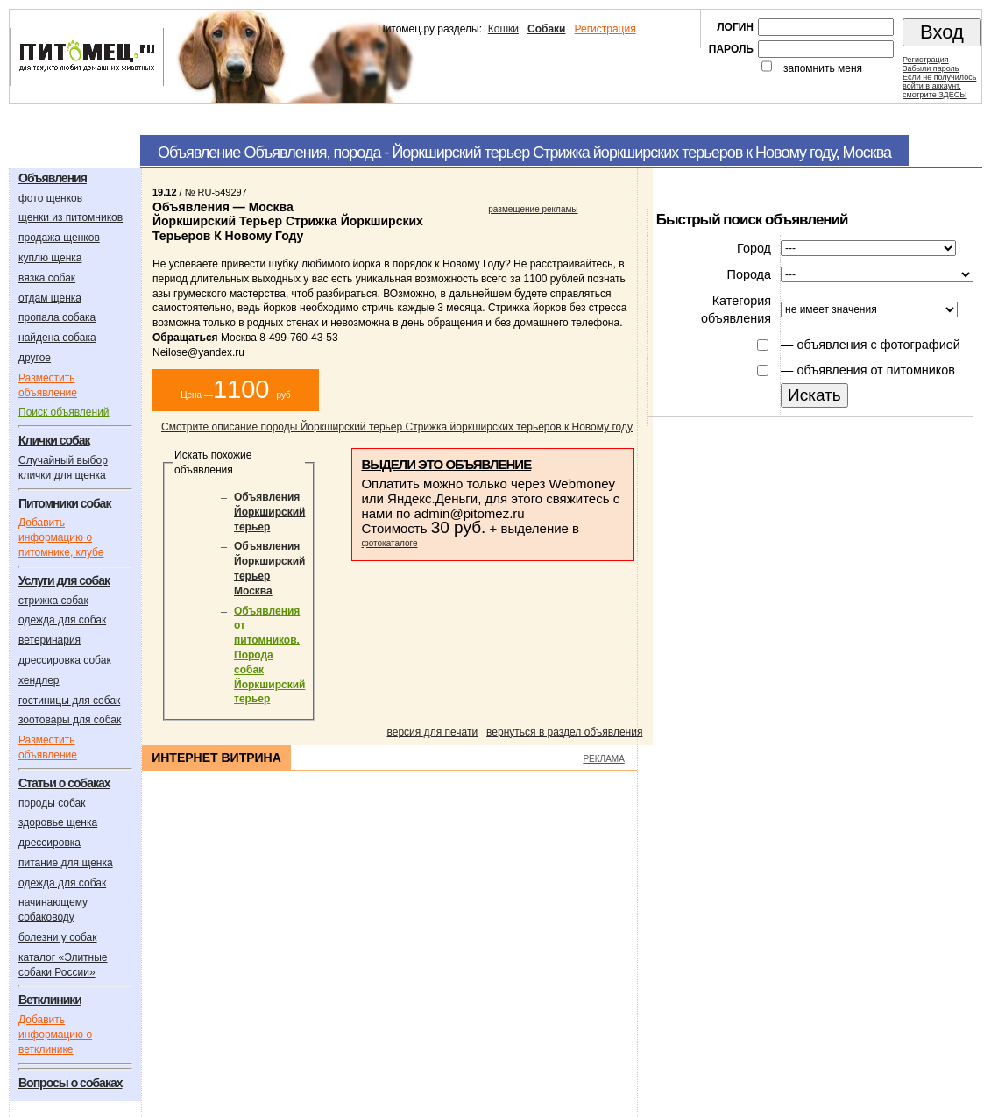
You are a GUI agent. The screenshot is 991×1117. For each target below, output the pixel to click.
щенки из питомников (70, 217)
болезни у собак (57, 937)
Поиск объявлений (64, 412)
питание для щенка (65, 863)
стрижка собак (53, 600)
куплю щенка (49, 258)
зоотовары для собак (69, 720)
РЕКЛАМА (603, 759)
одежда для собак (62, 620)
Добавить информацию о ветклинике (55, 1035)
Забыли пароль (931, 68)
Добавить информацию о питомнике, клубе (60, 537)
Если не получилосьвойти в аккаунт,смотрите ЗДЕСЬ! (939, 86)
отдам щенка (49, 298)
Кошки (503, 29)
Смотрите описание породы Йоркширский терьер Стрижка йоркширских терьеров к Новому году (397, 427)
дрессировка (49, 842)
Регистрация (604, 29)
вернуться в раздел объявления (564, 732)
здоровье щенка (57, 822)
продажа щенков (59, 237)
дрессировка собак (64, 660)
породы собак (52, 803)
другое (34, 358)
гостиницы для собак (69, 700)
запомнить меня (822, 68)
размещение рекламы (532, 209)
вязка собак (46, 278)
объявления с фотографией (877, 345)
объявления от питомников (875, 370)
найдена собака (57, 337)
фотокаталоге (389, 543)
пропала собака (57, 317)
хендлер (39, 680)
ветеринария (49, 640)
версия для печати (432, 732)
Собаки (546, 29)
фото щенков (50, 198)
